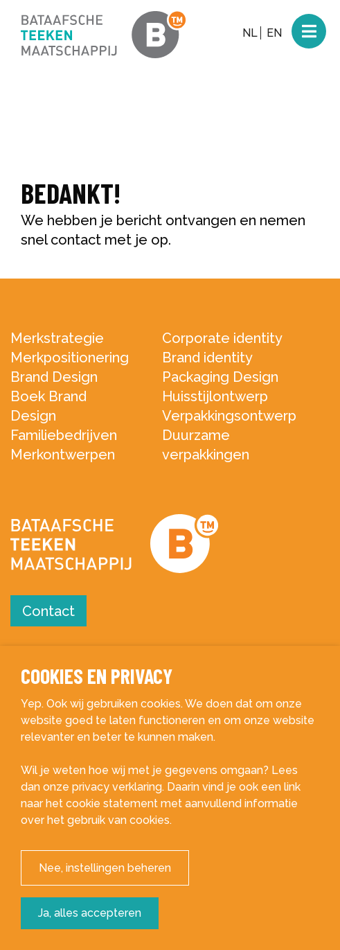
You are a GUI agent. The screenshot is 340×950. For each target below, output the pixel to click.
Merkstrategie (57, 338)
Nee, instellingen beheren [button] (105, 867)
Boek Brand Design (48, 406)
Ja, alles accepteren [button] (89, 913)
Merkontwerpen (62, 454)
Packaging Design (220, 377)
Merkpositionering (69, 357)
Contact (48, 611)
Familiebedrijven (63, 435)
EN (274, 32)
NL (250, 32)
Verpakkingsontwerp (229, 415)
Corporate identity (222, 338)
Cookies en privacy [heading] (96, 676)
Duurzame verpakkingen (205, 445)
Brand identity (207, 357)
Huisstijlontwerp (215, 396)
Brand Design (54, 377)
